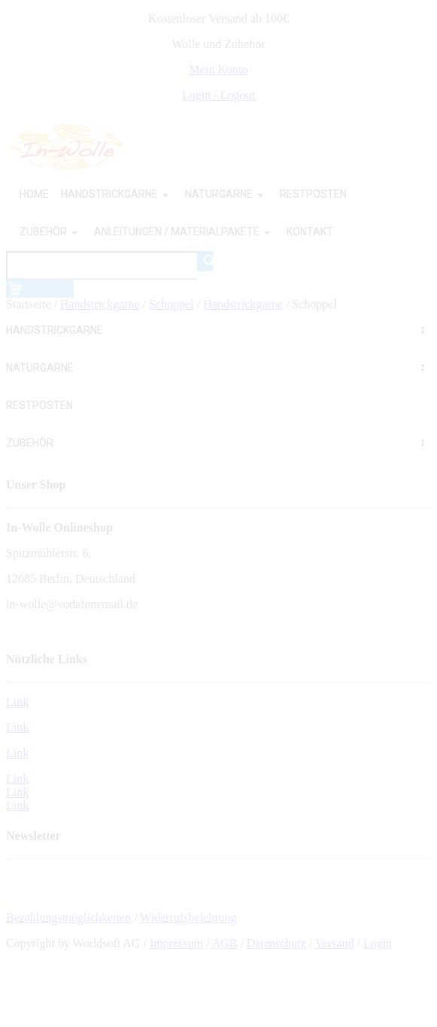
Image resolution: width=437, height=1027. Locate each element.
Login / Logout (218, 95)
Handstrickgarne (100, 304)
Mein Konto (219, 69)
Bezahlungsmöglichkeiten (68, 917)
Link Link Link (17, 792)
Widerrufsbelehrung (188, 917)
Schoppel (171, 304)
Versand (334, 943)
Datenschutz (276, 943)
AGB (225, 943)
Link (17, 701)
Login (377, 943)
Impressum (176, 943)
